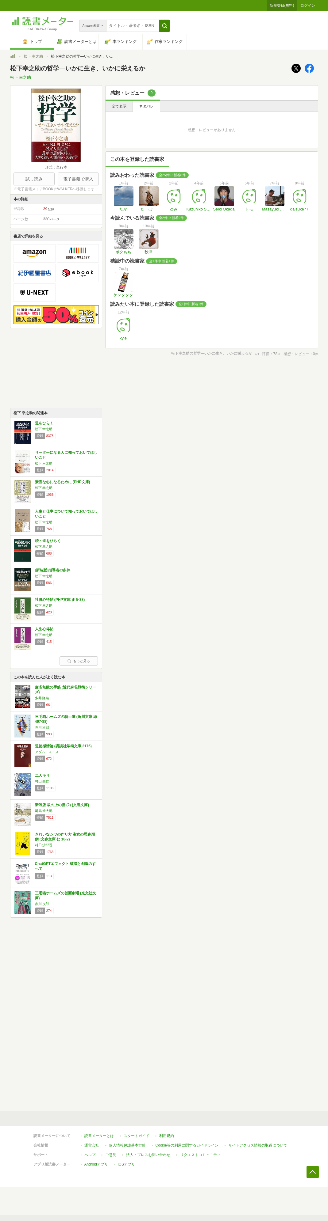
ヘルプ (89, 1155)
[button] (164, 26)
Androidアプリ (96, 1164)
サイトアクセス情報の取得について (257, 1145)
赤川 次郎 (42, 727)
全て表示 (119, 106)
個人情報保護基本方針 (127, 1145)
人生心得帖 (44, 629)
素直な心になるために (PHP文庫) (62, 482)
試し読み (34, 178)
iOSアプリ (126, 1164)
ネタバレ (146, 106)
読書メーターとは (99, 1136)
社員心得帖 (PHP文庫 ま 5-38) (60, 599)
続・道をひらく (48, 541)
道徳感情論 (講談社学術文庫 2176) (63, 746)
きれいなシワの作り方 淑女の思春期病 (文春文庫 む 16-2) (65, 836)
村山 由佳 (42, 781)
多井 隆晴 (42, 698)
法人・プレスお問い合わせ (148, 1155)
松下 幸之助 (33, 56)
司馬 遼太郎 (44, 811)
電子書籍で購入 (78, 178)
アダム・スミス (47, 752)
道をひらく (44, 423)
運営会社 (91, 1145)
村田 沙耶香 (44, 845)
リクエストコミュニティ (200, 1155)
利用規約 (166, 1136)
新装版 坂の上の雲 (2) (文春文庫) (62, 805)
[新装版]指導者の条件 (53, 570)
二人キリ (42, 775)
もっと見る (78, 661)
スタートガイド (136, 1136)
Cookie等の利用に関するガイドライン (187, 1145)
